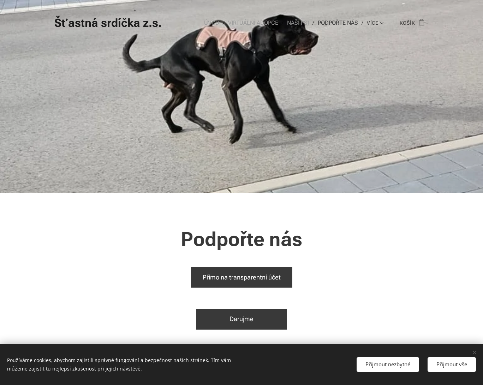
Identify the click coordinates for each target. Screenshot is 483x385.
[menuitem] (218, 23)
